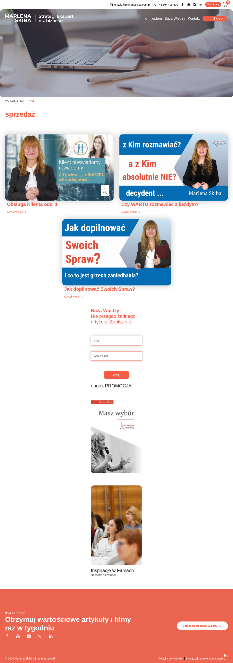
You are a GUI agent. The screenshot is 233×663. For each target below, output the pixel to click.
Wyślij (116, 392)
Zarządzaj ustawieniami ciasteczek (207, 658)
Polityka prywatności (171, 658)
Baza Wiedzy (175, 18)
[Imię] (116, 358)
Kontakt (194, 18)
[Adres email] (116, 373)
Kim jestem (153, 18)
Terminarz (213, 4)
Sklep (218, 18)
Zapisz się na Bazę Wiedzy (202, 626)
